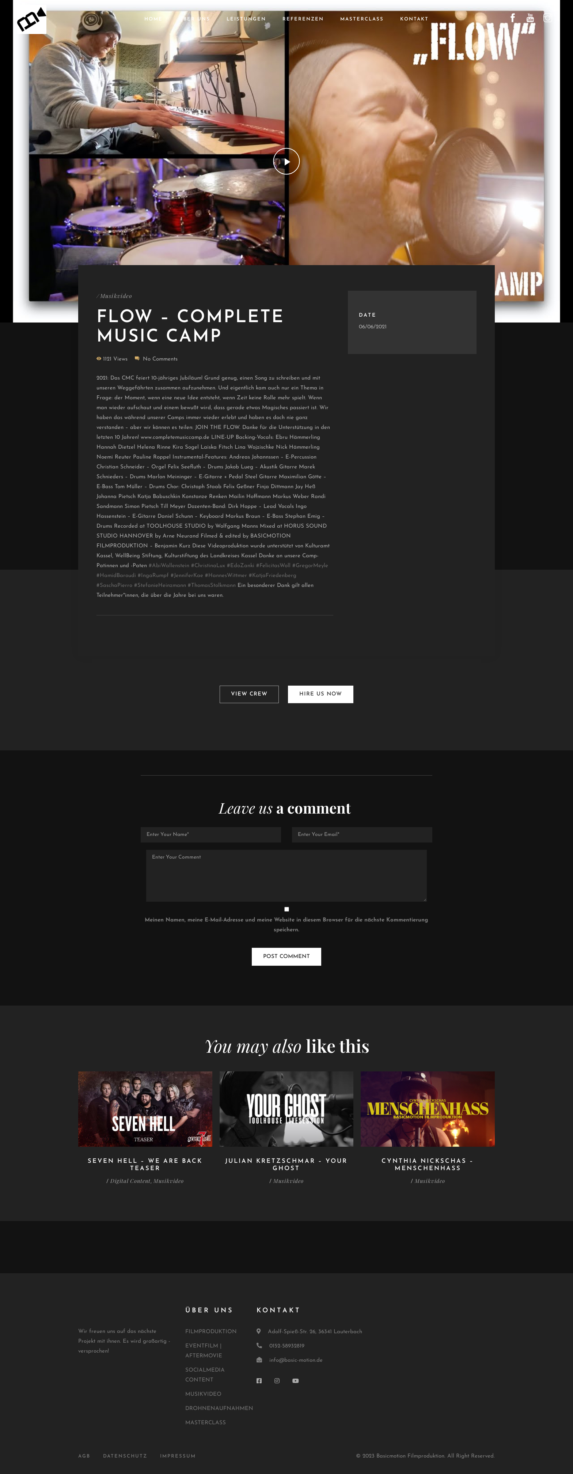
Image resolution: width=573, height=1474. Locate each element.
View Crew (249, 693)
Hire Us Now (320, 693)
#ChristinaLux (208, 566)
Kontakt (414, 19)
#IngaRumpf (153, 576)
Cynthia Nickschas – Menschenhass (428, 1163)
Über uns (194, 19)
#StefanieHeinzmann (160, 586)
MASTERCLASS (205, 1421)
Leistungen (246, 19)
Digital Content (130, 1178)
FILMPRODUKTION (211, 1329)
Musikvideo (116, 295)
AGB (84, 1454)
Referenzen (303, 19)
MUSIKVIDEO (203, 1392)
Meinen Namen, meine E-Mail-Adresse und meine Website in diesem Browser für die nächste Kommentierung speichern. (286, 923)
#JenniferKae (187, 576)
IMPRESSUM (178, 1454)
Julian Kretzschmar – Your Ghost (286, 1163)
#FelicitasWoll (273, 566)
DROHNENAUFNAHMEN (219, 1406)
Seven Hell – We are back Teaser (145, 1163)
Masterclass (362, 19)
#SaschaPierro (114, 586)
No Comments (160, 359)
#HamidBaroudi (116, 576)
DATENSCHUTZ (125, 1454)
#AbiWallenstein (169, 566)
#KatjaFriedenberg (272, 576)
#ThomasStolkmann (212, 586)
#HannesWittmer (226, 576)
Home (153, 19)
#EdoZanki (240, 566)
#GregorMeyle (310, 566)
